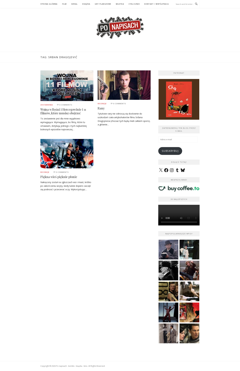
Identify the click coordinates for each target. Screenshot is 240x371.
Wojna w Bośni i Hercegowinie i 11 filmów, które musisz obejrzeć (63, 111)
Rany (101, 108)
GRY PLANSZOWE (103, 4)
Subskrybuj (170, 151)
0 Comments (65, 105)
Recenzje (102, 103)
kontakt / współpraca (156, 4)
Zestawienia (46, 105)
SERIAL (74, 4)
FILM (64, 4)
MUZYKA (120, 4)
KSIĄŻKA (86, 4)
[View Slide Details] (179, 99)
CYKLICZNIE (134, 4)
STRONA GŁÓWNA (49, 4)
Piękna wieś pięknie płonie (58, 177)
